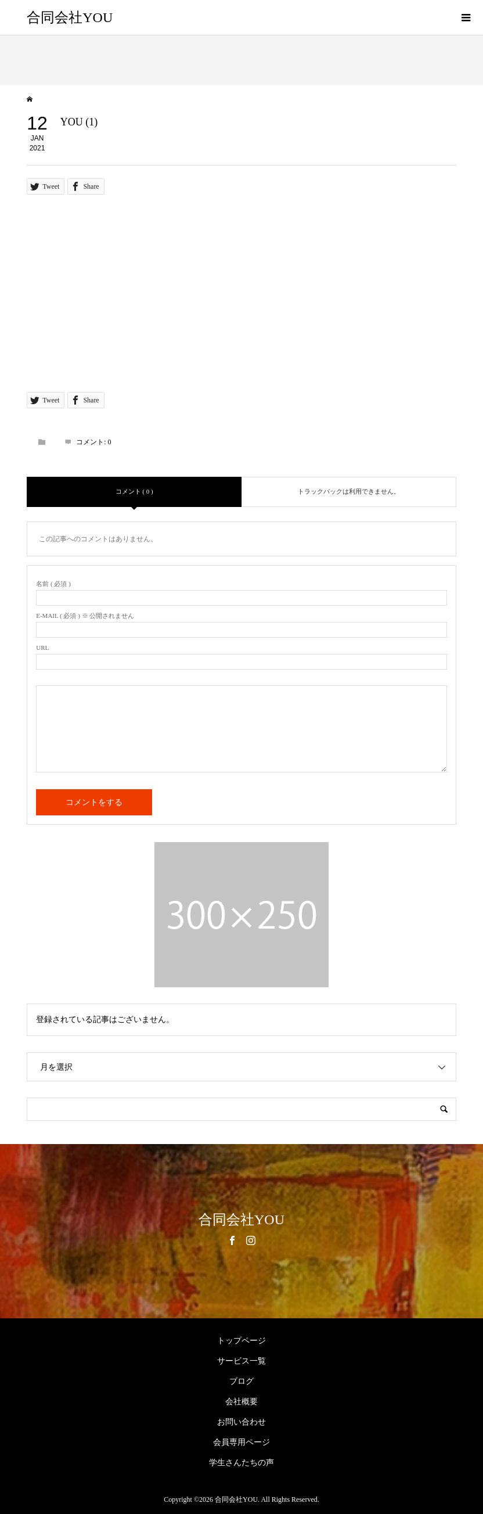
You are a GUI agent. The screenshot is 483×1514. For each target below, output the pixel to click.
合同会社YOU (70, 17)
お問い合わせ (241, 1422)
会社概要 (241, 1401)
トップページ (241, 1340)
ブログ (241, 1381)
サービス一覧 (241, 1361)
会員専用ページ (241, 1442)
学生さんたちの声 (241, 1462)
